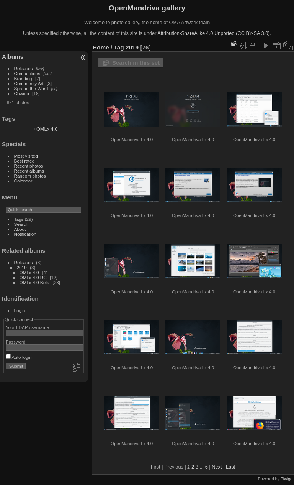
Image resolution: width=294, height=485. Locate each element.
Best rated (24, 160)
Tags (19, 219)
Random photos (30, 175)
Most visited (26, 155)
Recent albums (29, 170)
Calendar (23, 180)
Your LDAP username (27, 327)
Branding (23, 78)
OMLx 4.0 (29, 272)
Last (230, 467)
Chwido (21, 93)
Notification (25, 234)
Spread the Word (31, 88)
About (20, 229)
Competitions (27, 73)
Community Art (29, 83)
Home (101, 47)
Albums (12, 56)
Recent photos (28, 165)
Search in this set (136, 62)
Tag (119, 47)
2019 (22, 267)
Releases (23, 68)
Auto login (19, 357)
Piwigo (286, 479)
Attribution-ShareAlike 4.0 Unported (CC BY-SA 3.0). (214, 33)
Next (217, 467)
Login (19, 310)
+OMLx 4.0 (45, 129)
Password (16, 341)
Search (21, 224)
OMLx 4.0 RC (33, 277)
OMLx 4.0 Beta (34, 282)
